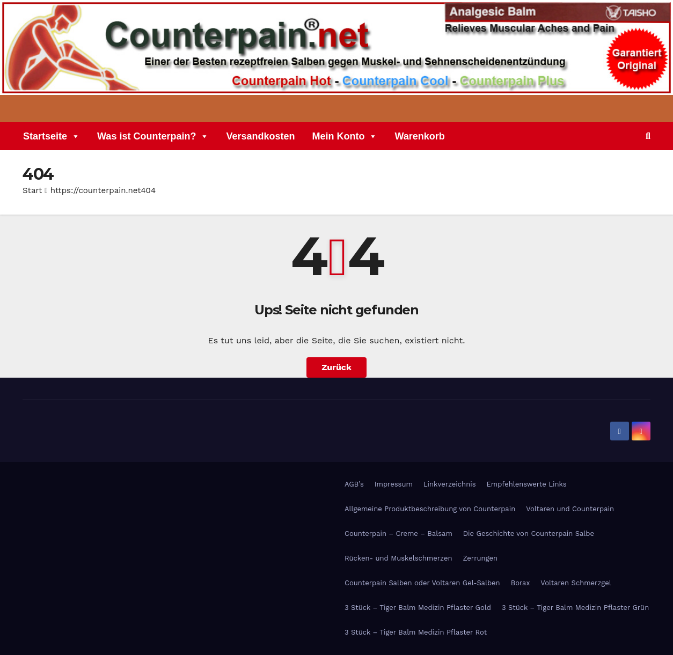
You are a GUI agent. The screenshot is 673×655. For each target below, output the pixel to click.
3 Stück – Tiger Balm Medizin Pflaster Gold (418, 608)
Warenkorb (419, 137)
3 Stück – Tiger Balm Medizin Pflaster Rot (416, 632)
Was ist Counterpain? (153, 137)
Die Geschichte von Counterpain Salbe (528, 533)
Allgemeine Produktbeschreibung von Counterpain (430, 509)
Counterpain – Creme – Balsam (398, 533)
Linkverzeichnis (449, 484)
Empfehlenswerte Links (527, 484)
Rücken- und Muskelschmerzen (398, 558)
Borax (520, 583)
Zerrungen (480, 558)
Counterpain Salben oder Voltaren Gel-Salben (422, 583)
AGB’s (354, 484)
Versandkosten (260, 137)
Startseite (51, 137)
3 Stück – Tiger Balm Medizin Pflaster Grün (575, 608)
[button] (648, 136)
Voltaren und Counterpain (570, 509)
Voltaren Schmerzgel (575, 583)
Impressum (394, 484)
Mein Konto (344, 137)
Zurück (336, 367)
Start (32, 190)
